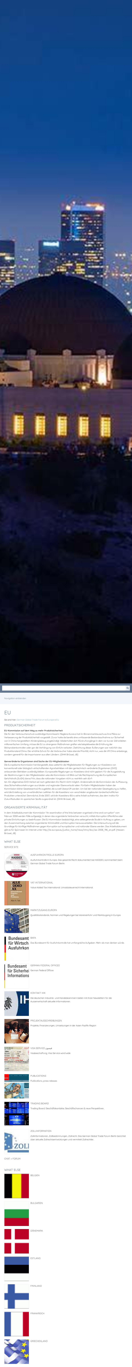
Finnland (36, 1285)
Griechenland (39, 1341)
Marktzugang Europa (43, 910)
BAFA (33, 937)
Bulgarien (36, 1203)
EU (57, 719)
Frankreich (37, 1313)
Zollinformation (40, 1131)
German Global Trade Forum (31, 719)
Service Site (11, 847)
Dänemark (36, 1230)
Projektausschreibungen (46, 1020)
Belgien (35, 1175)
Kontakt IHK (38, 992)
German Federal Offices (45, 965)
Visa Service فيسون (41, 1048)
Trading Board (39, 1103)
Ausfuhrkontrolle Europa (47, 854)
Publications (38, 1075)
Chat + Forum (12, 1158)
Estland (35, 1258)
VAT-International (41, 882)
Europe (50, 719)
